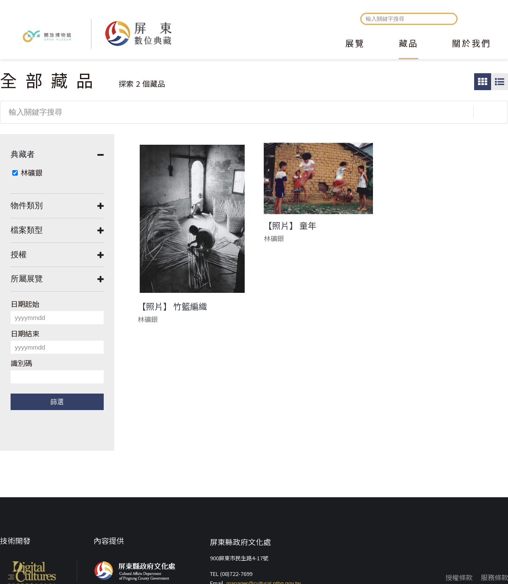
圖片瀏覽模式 (482, 81)
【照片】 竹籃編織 (172, 306)
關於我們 (471, 44)
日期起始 (25, 303)
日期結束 (25, 333)
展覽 (355, 44)
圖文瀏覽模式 (499, 81)
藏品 (408, 44)
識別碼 (21, 363)
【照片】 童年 (290, 225)
